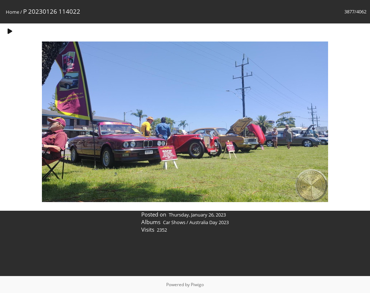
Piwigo (197, 284)
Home (12, 12)
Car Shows (174, 222)
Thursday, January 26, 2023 (197, 214)
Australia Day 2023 (209, 222)
